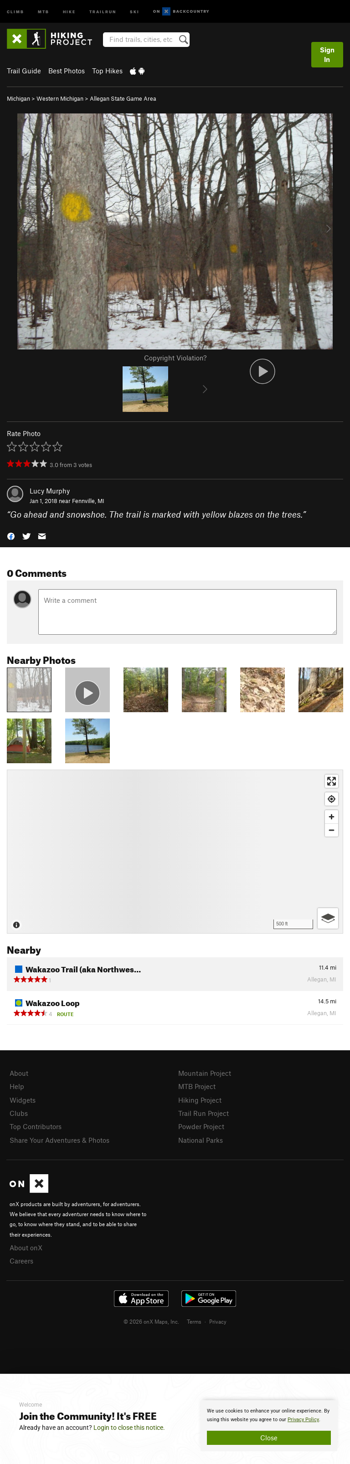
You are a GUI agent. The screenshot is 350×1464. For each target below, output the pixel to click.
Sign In (327, 54)
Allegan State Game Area (123, 98)
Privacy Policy (303, 1420)
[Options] (328, 918)
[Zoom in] (331, 816)
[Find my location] (331, 799)
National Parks (200, 1140)
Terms (194, 1321)
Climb (15, 11)
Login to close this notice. (129, 1427)
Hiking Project (199, 1100)
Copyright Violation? (175, 358)
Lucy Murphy (50, 491)
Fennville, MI (88, 500)
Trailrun (102, 11)
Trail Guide (24, 71)
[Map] (175, 851)
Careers (21, 1261)
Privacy (217, 1321)
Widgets (23, 1100)
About (19, 1073)
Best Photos (66, 71)
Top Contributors (36, 1126)
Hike (69, 11)
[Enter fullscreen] (331, 781)
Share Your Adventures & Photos (59, 1140)
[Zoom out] (331, 830)
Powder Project (201, 1126)
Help (17, 1086)
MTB (43, 11)
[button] (11, 535)
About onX (26, 1247)
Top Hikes (107, 71)
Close (269, 1437)
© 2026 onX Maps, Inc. (151, 1321)
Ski (134, 11)
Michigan (18, 98)
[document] (269, 1426)
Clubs (19, 1113)
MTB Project (197, 1086)
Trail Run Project (203, 1113)
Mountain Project (204, 1073)
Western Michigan (59, 98)
